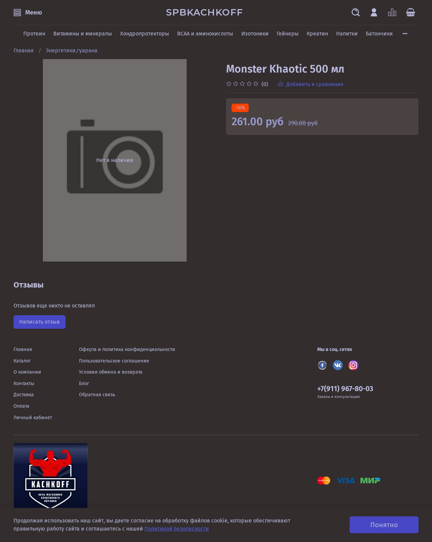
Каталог (22, 361)
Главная (24, 50)
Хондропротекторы (144, 33)
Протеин (34, 33)
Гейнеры (288, 33)
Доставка (24, 395)
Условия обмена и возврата (110, 372)
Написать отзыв (39, 322)
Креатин (317, 33)
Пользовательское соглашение (114, 361)
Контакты (24, 383)
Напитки (347, 33)
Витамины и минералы (82, 33)
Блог (84, 383)
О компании (27, 372)
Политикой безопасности (176, 528)
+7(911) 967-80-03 (345, 389)
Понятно (384, 525)
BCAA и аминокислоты (205, 33)
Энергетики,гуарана (72, 50)
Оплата (21, 406)
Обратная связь (97, 395)
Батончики (379, 33)
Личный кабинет (33, 418)
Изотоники (255, 33)
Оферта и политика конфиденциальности (127, 349)
